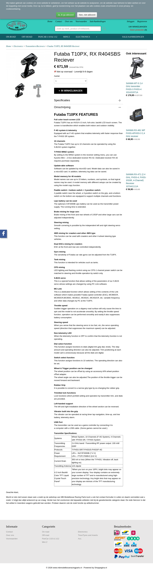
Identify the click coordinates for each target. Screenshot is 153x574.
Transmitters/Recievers (35, 46)
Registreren (142, 21)
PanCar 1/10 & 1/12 (47, 37)
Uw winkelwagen (138, 27)
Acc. (80, 539)
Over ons (69, 21)
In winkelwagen (71, 90)
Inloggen (130, 21)
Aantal (57, 76)
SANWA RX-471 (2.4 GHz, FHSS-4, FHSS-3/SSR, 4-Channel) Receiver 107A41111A (136, 180)
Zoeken (103, 28)
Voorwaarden (81, 21)
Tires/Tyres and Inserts (88, 535)
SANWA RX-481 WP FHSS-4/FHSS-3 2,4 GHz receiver (135, 133)
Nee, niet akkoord (87, 15)
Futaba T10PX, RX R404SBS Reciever (63, 46)
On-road (11, 37)
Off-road (27, 37)
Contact (58, 21)
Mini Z (66, 37)
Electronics (83, 37)
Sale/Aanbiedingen (98, 21)
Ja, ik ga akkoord (66, 15)
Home (50, 21)
